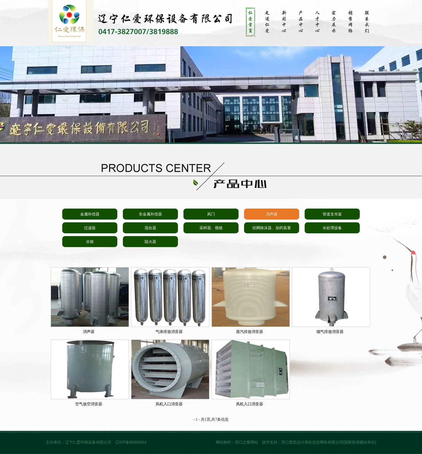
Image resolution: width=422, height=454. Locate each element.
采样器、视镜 (211, 228)
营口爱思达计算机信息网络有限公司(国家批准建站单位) (328, 442)
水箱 (90, 241)
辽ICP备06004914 (131, 442)
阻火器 (150, 241)
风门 (211, 214)
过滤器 (90, 228)
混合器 (150, 228)
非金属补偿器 (150, 214)
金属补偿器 (89, 214)
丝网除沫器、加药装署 (271, 228)
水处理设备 (332, 228)
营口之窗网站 (246, 442)
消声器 (271, 214)
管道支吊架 (332, 214)
